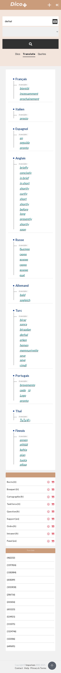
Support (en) (13, 519)
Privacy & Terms (38, 668)
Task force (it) (13, 504)
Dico (17, 54)
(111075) (11, 624)
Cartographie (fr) (15, 496)
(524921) (11, 616)
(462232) (11, 557)
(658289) (11, 579)
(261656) (11, 602)
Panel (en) (11, 541)
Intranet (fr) (12, 533)
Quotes (42, 54)
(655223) (11, 609)
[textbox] (30, 21)
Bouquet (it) (13, 489)
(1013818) (11, 587)
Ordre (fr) (11, 526)
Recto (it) (11, 482)
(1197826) (11, 565)
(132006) (11, 639)
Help (26, 668)
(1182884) (11, 572)
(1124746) (11, 631)
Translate (29, 54)
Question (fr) (13, 511)
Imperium (30, 665)
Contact (19, 668)
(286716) (11, 594)
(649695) (11, 646)
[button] (49, 5)
